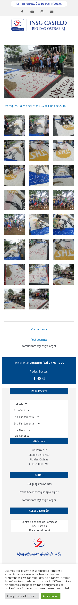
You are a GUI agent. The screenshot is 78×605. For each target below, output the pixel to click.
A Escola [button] (20, 403)
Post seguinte (39, 339)
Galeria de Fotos (28, 106)
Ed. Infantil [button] (21, 410)
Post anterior (39, 329)
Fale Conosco (21, 435)
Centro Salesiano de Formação (39, 522)
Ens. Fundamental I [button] (26, 417)
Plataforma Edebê (39, 530)
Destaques (10, 106)
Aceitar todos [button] (50, 596)
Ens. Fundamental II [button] (27, 423)
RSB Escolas (39, 526)
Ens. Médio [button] (22, 430)
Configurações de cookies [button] (21, 596)
